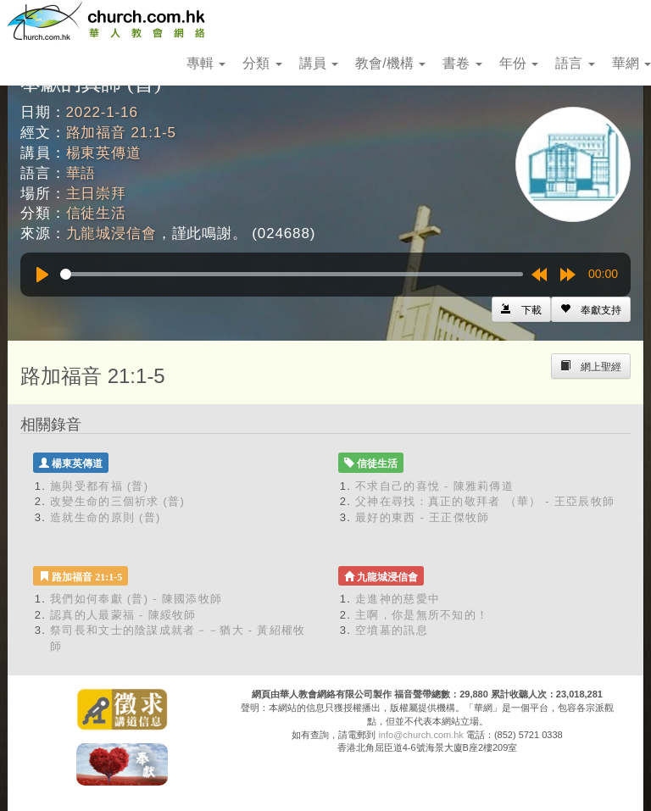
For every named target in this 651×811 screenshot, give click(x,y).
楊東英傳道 (104, 153)
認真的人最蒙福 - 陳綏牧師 (123, 614)
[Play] (42, 274)
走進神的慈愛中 (397, 598)
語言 (574, 63)
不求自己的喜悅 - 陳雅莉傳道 (434, 486)
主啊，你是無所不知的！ (421, 614)
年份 (518, 63)
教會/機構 (390, 63)
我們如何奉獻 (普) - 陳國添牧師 (136, 598)
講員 (318, 63)
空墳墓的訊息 (391, 630)
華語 (81, 173)
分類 (261, 63)
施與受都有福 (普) (99, 486)
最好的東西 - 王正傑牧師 (422, 517)
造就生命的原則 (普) (105, 517)
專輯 (205, 63)
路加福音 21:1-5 (121, 133)
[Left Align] (591, 309)
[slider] (291, 274)
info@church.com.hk (420, 735)
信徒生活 (96, 213)
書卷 (461, 63)
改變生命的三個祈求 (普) (117, 501)
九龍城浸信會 (111, 233)
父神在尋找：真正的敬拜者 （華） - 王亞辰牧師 (485, 501)
